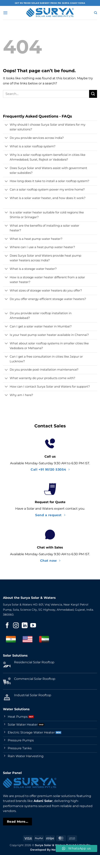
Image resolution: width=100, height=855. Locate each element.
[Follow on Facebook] (7, 626)
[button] (5, 13)
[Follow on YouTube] (33, 626)
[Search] (95, 13)
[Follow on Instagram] (16, 626)
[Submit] (93, 94)
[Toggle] (6, 125)
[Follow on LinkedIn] (24, 626)
